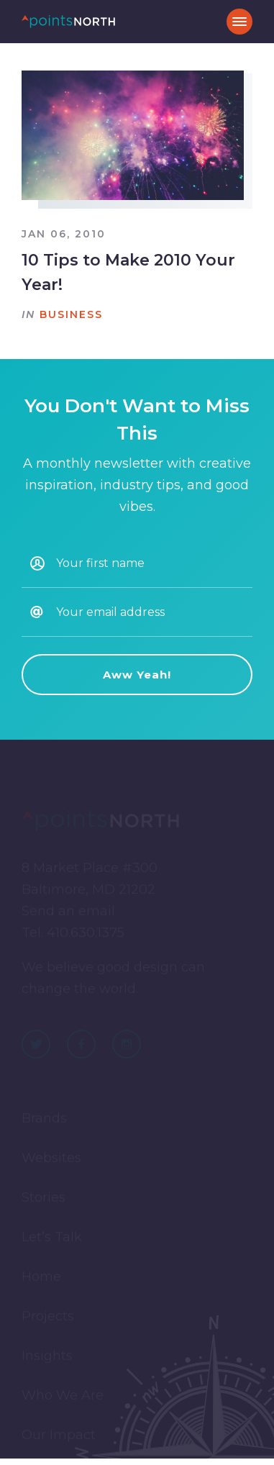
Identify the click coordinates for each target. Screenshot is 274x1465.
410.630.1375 (85, 935)
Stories (43, 1199)
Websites (51, 1159)
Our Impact (59, 1436)
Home (41, 1278)
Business (71, 314)
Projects (48, 1317)
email (96, 913)
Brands (44, 1120)
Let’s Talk (52, 1238)
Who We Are (63, 1397)
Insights (47, 1357)
